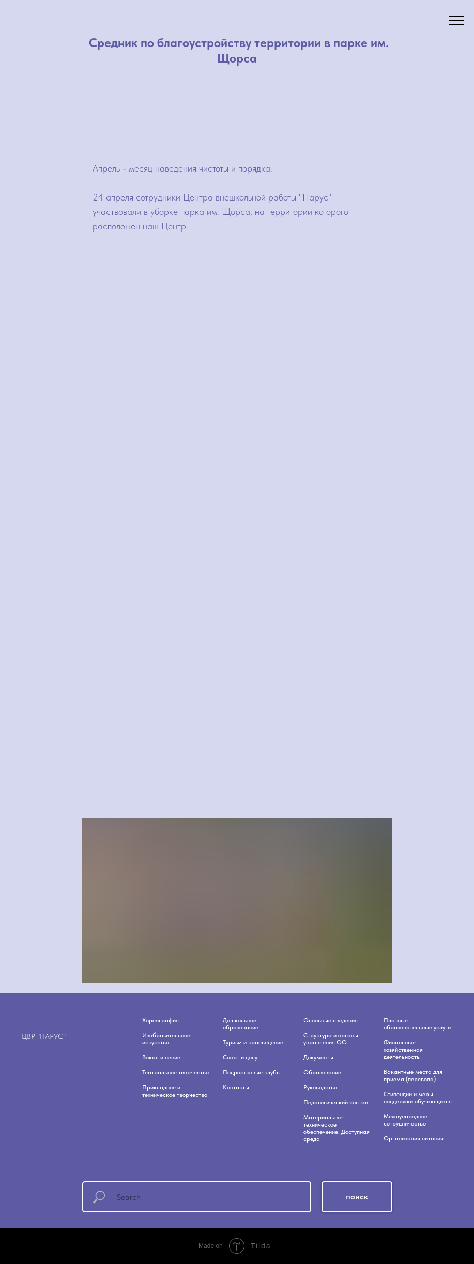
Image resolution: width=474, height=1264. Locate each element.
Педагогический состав (335, 1102)
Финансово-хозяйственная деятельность (403, 1049)
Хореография (160, 1020)
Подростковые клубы (252, 1072)
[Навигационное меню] (456, 21)
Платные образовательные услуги (417, 1023)
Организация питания (414, 1138)
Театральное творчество (175, 1072)
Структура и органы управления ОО (330, 1038)
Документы (318, 1057)
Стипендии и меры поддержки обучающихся (418, 1097)
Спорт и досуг (241, 1057)
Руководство (320, 1087)
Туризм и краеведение (253, 1042)
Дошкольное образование (240, 1023)
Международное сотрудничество (405, 1120)
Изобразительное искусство (166, 1038)
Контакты (236, 1087)
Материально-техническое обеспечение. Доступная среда (336, 1128)
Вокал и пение (161, 1057)
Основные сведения (330, 1020)
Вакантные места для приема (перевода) (413, 1075)
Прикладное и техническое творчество (174, 1091)
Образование (322, 1072)
